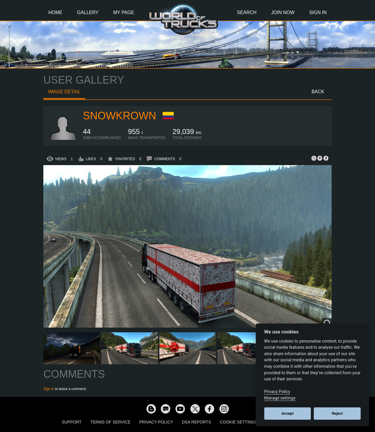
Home (55, 12)
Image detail (64, 91)
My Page (123, 12)
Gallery (88, 12)
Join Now (282, 12)
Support (71, 422)
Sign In (318, 12)
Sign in (48, 389)
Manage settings (280, 398)
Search (247, 12)
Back (317, 91)
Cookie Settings (238, 422)
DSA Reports (196, 422)
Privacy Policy (156, 422)
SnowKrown (119, 116)
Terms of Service (110, 422)
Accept (288, 413)
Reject (337, 413)
